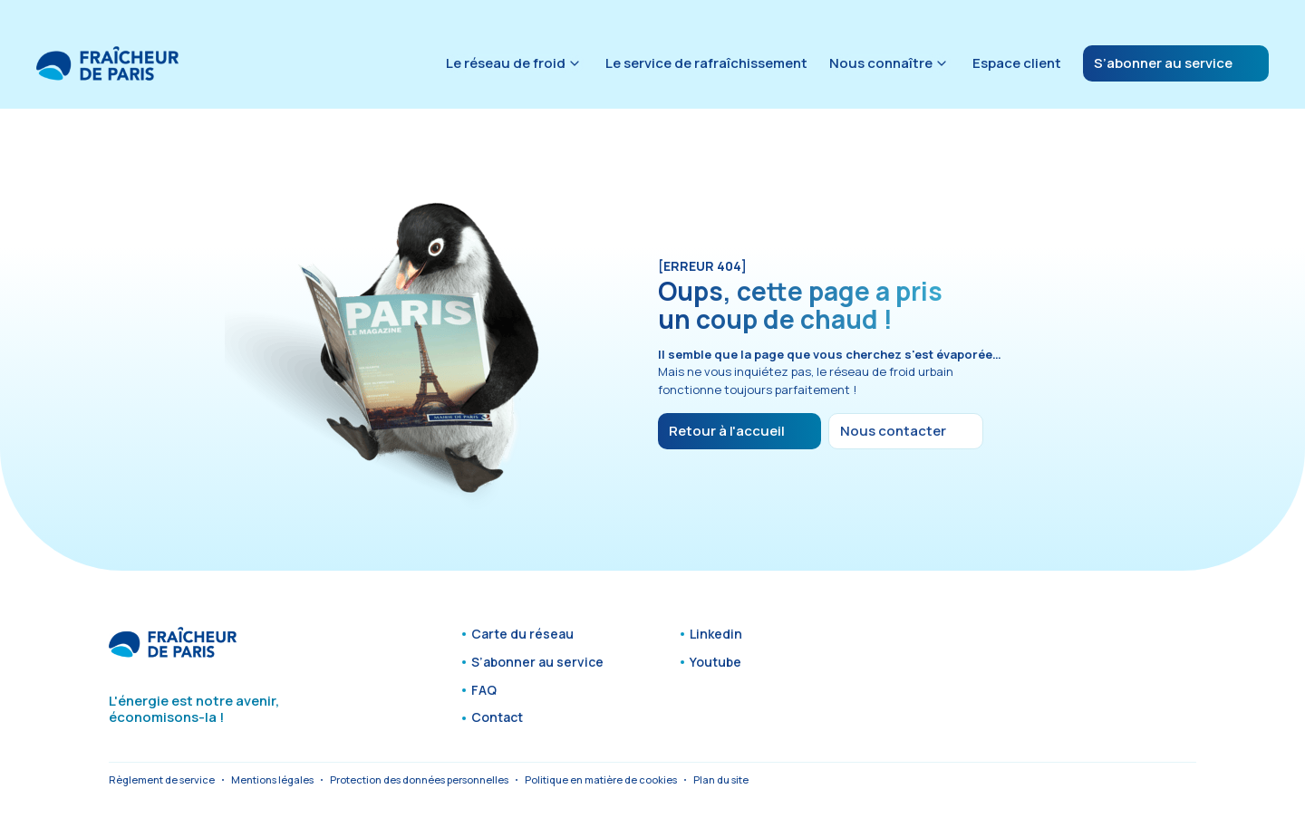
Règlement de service (162, 779)
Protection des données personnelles (419, 779)
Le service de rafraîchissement (706, 62)
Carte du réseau (522, 634)
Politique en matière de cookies (601, 779)
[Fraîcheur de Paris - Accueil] (107, 63)
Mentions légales (272, 779)
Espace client (1016, 62)
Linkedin (716, 634)
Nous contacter (893, 430)
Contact (497, 718)
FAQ (484, 690)
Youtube (715, 662)
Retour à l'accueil (727, 430)
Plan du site (721, 779)
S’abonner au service (1163, 62)
